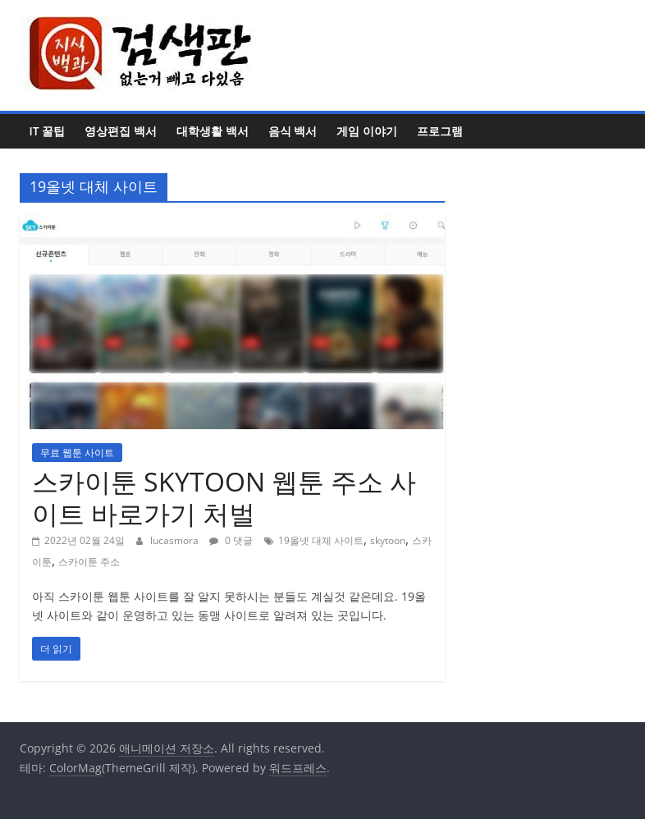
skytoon (387, 540)
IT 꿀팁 (48, 131)
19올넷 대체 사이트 (321, 540)
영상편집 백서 (121, 131)
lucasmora (175, 540)
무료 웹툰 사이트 (77, 453)
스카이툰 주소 (89, 562)
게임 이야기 (366, 131)
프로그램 (440, 131)
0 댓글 (231, 540)
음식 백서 (293, 131)
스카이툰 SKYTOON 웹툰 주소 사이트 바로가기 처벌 (224, 497)
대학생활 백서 (212, 131)
